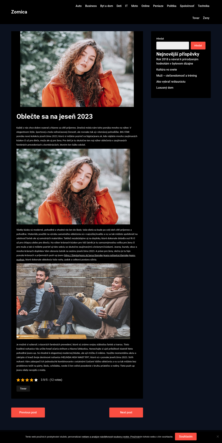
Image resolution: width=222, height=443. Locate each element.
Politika (171, 6)
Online (145, 6)
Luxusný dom (164, 87)
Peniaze (158, 6)
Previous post (28, 412)
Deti (119, 6)
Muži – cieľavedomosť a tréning (176, 75)
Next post (126, 412)
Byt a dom (106, 6)
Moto (134, 6)
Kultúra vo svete (166, 69)
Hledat (160, 38)
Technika (203, 6)
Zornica (19, 12)
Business (91, 6)
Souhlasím (186, 436)
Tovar (195, 18)
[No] (217, 436)
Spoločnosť (187, 6)
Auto (79, 6)
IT (126, 6)
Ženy (206, 18)
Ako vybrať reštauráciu (170, 81)
